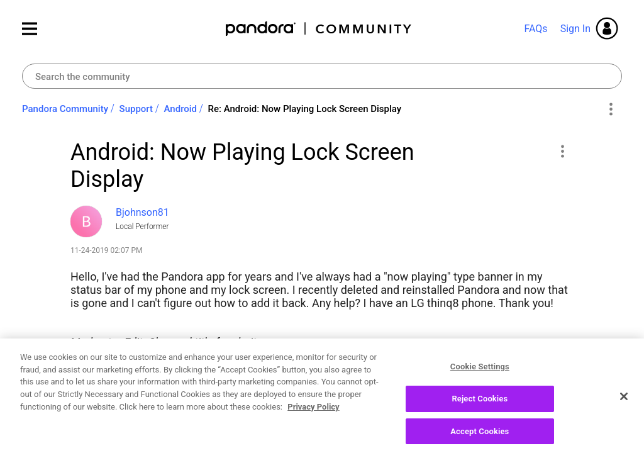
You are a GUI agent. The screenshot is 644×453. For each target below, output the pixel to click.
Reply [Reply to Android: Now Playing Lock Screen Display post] (529, 423)
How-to (144, 371)
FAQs (535, 29)
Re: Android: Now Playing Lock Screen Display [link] (305, 109)
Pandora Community (319, 28)
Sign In (575, 29)
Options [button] (610, 109)
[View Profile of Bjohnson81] (142, 212)
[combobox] (322, 76)
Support (136, 109)
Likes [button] (92, 425)
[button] (562, 151)
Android (180, 109)
